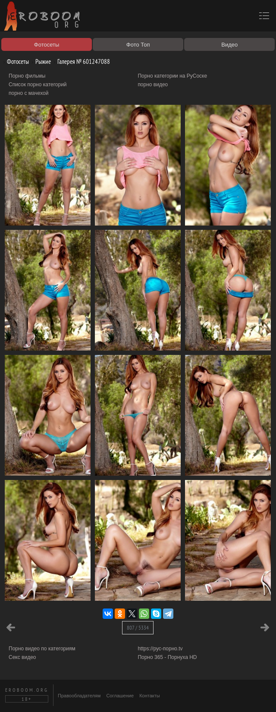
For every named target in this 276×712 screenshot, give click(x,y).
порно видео (153, 85)
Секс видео (22, 657)
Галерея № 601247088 (80, 61)
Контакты (149, 695)
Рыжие (40, 61)
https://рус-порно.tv (160, 649)
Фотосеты (14, 61)
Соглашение (120, 695)
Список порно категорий (38, 85)
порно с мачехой (28, 93)
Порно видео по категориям (42, 649)
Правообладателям (79, 695)
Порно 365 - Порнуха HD (167, 657)
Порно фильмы (27, 76)
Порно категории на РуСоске (172, 76)
